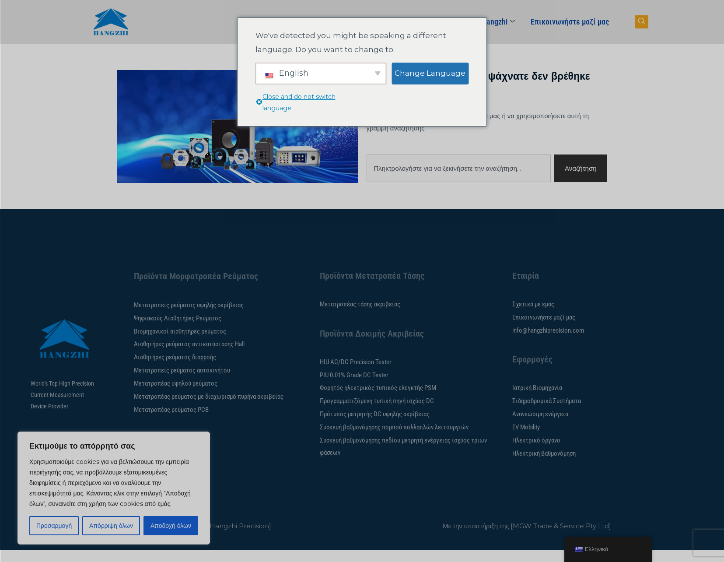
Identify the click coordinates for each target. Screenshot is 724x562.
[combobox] (459, 168)
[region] (113, 488)
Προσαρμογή (54, 526)
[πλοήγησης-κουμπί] (641, 21)
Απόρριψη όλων (111, 526)
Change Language (430, 73)
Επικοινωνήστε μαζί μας (570, 21)
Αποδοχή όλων (170, 526)
